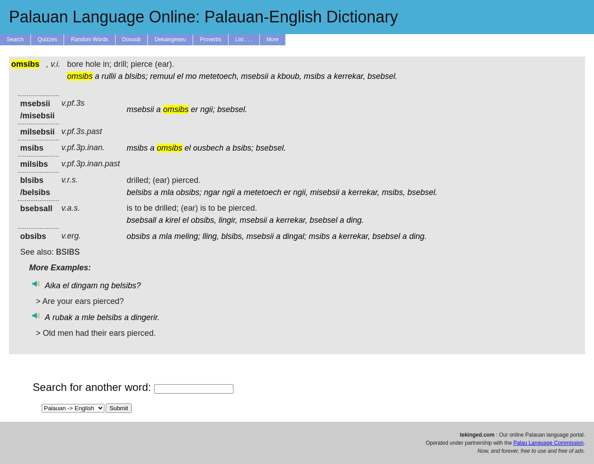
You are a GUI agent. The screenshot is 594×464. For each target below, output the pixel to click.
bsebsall (141, 220)
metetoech (262, 192)
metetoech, (219, 76)
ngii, (300, 192)
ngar (212, 192)
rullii (109, 76)
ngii (228, 192)
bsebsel (323, 220)
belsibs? (126, 285)
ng (104, 285)
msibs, (393, 192)
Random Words (89, 39)
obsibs (138, 236)
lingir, (228, 220)
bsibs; (243, 147)
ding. (355, 220)
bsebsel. (382, 76)
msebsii (254, 76)
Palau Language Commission (548, 443)
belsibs (139, 192)
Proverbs (210, 39)
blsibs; (136, 76)
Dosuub (131, 39)
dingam (84, 285)
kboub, (289, 76)
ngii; (207, 109)
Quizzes (47, 39)
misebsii (324, 192)
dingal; (294, 236)
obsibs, (203, 220)
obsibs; (189, 192)
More (273, 39)
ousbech (208, 147)
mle (88, 317)
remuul (162, 76)
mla (167, 192)
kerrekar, (349, 76)
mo (191, 76)
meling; (187, 236)
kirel (172, 220)
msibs (314, 76)
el (180, 76)
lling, (210, 236)
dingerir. (145, 317)
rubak (62, 317)
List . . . (244, 39)
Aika (52, 285)
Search (15, 39)
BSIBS (68, 251)
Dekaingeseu (170, 39)
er (194, 109)
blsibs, (232, 236)
